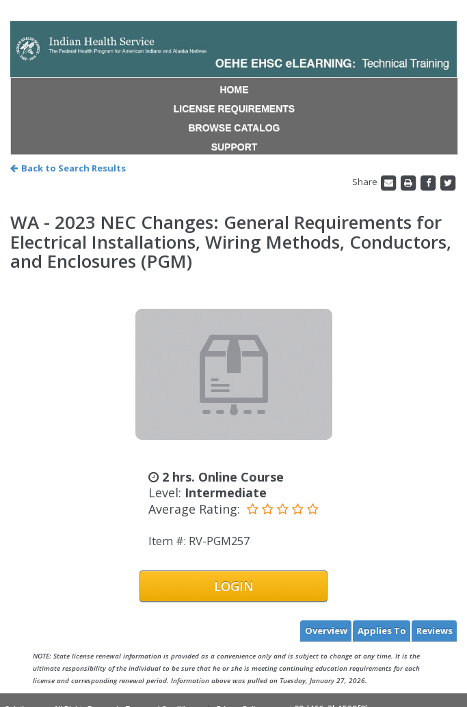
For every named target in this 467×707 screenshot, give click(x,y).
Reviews (434, 630)
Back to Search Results (68, 168)
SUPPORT (234, 146)
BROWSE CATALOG (234, 127)
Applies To (382, 630)
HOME (234, 89)
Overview (326, 630)
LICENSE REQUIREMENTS (234, 108)
